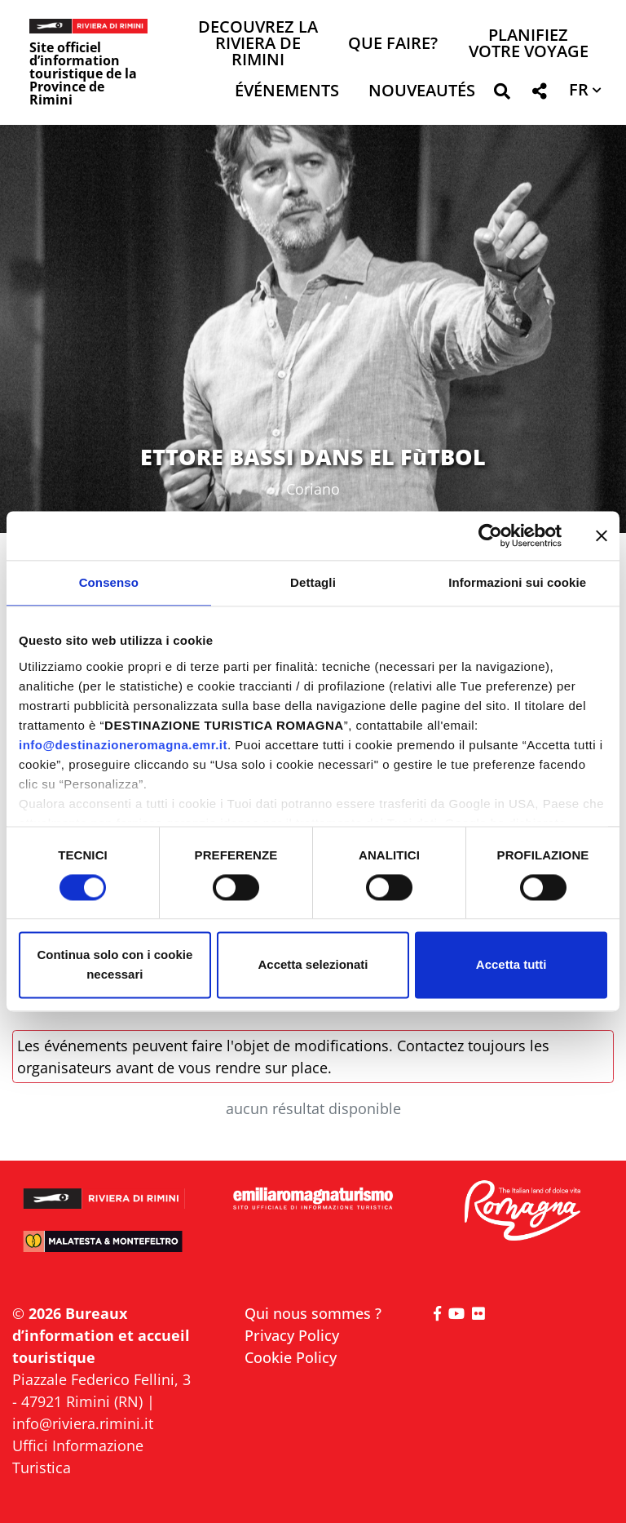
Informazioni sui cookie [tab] (517, 582)
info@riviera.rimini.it (82, 1423)
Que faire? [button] (393, 44)
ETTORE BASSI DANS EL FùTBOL (313, 457)
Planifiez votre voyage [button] (529, 44)
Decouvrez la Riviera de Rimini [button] (258, 44)
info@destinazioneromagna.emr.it (123, 745)
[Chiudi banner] (601, 535)
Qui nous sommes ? (313, 1313)
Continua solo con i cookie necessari (114, 965)
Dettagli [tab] (313, 582)
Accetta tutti (511, 965)
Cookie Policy (291, 1357)
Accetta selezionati (313, 965)
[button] (502, 94)
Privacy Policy (292, 1335)
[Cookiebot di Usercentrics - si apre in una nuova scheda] (490, 535)
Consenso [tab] (109, 582)
